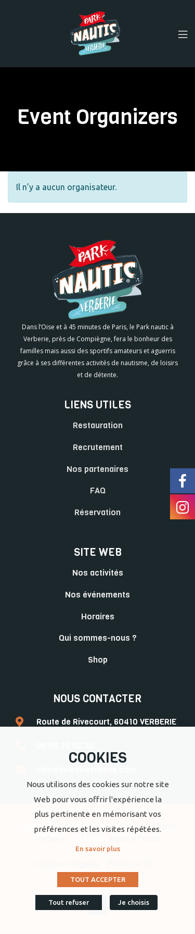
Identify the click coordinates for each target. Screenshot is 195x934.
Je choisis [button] (133, 902)
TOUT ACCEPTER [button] (97, 879)
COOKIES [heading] (98, 757)
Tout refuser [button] (68, 902)
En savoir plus (97, 848)
